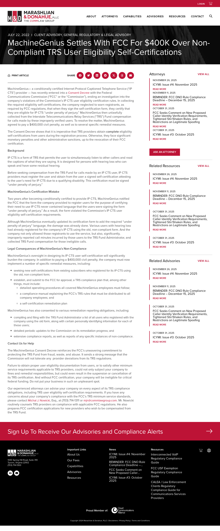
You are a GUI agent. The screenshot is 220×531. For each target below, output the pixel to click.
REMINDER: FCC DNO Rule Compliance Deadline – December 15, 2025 (179, 98)
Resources (177, 16)
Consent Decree (79, 92)
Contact (197, 16)
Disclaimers (113, 526)
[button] (208, 16)
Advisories (155, 16)
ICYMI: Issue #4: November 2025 (175, 84)
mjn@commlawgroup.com (102, 405)
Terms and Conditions (141, 526)
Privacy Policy (124, 526)
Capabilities (132, 16)
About (91, 16)
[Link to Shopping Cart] (210, 4)
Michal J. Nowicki (39, 405)
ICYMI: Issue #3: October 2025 (173, 134)
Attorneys (110, 16)
